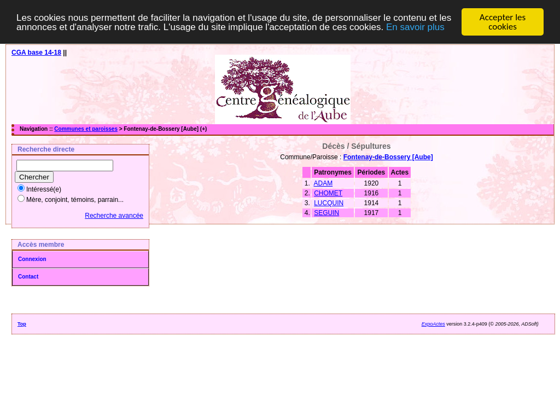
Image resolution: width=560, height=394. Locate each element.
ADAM (323, 183)
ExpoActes (433, 324)
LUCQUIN (328, 203)
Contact (28, 277)
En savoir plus (415, 27)
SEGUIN (326, 213)
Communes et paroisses (86, 129)
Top (22, 324)
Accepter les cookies (503, 21)
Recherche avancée (114, 215)
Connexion (32, 259)
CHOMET (328, 193)
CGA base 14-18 (36, 52)
